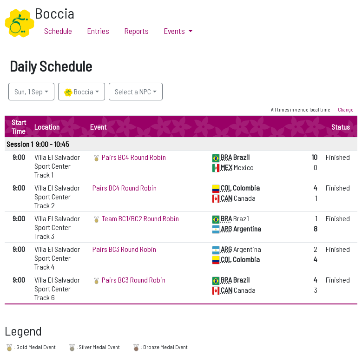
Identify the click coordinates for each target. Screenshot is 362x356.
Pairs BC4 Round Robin (134, 156)
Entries (98, 30)
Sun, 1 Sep (28, 91)
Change (346, 109)
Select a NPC (133, 91)
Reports (136, 30)
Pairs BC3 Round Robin (124, 248)
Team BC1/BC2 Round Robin (140, 218)
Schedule (58, 30)
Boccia (78, 92)
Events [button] (175, 30)
